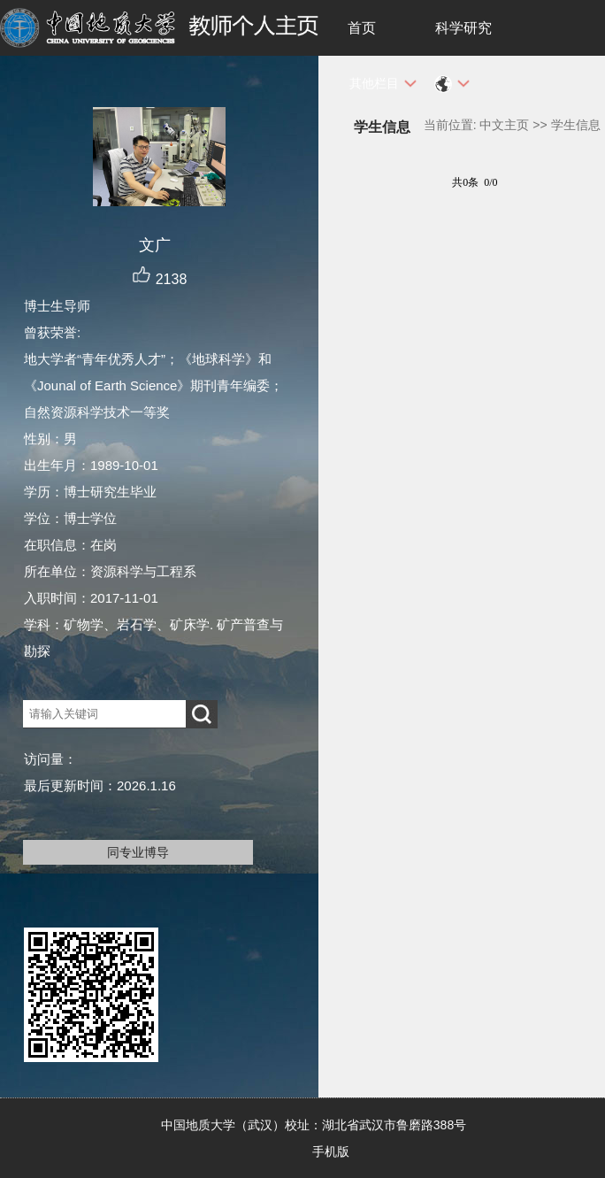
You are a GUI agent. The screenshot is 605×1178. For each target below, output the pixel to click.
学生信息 (576, 125)
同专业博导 (138, 852)
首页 (362, 27)
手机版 (330, 1151)
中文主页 (504, 125)
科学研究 (463, 27)
